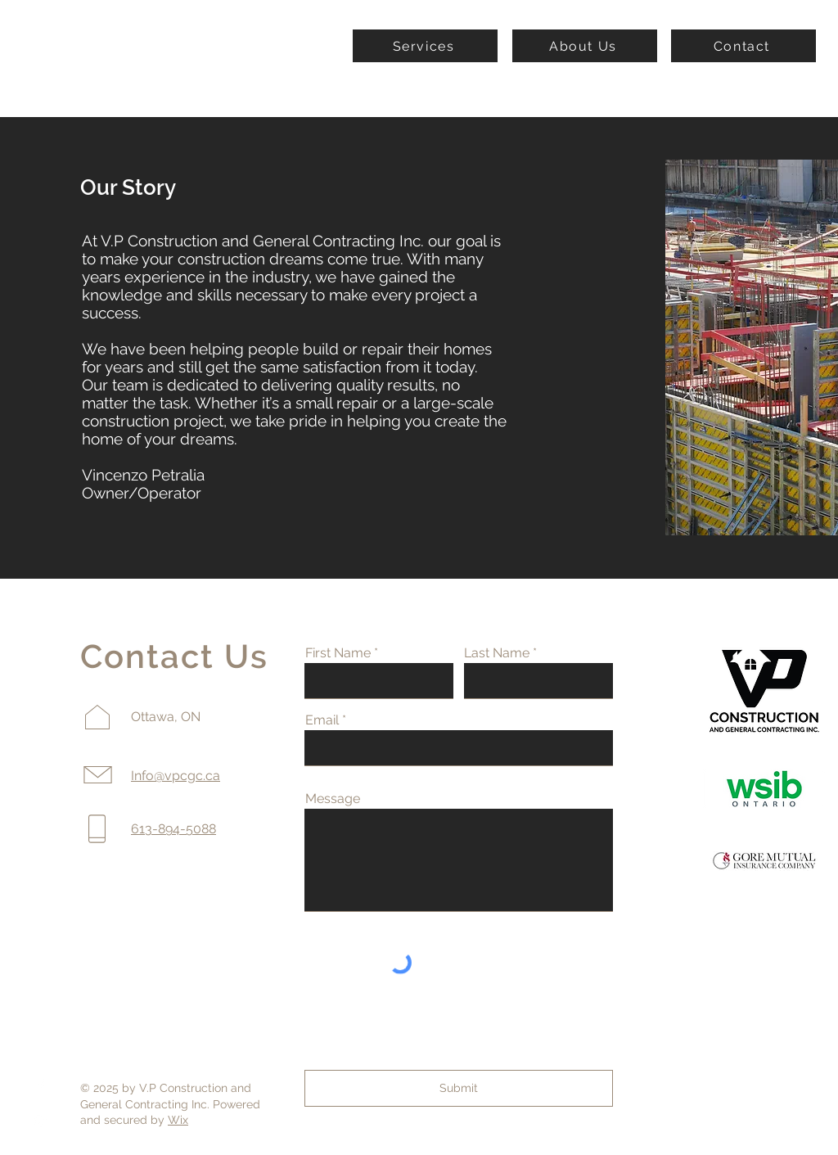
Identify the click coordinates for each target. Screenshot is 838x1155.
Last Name (496, 653)
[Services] (425, 45)
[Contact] (743, 45)
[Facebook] (41, 1085)
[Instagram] (41, 1121)
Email (322, 720)
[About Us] (584, 45)
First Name (338, 653)
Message (332, 798)
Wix (178, 1119)
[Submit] (458, 1088)
